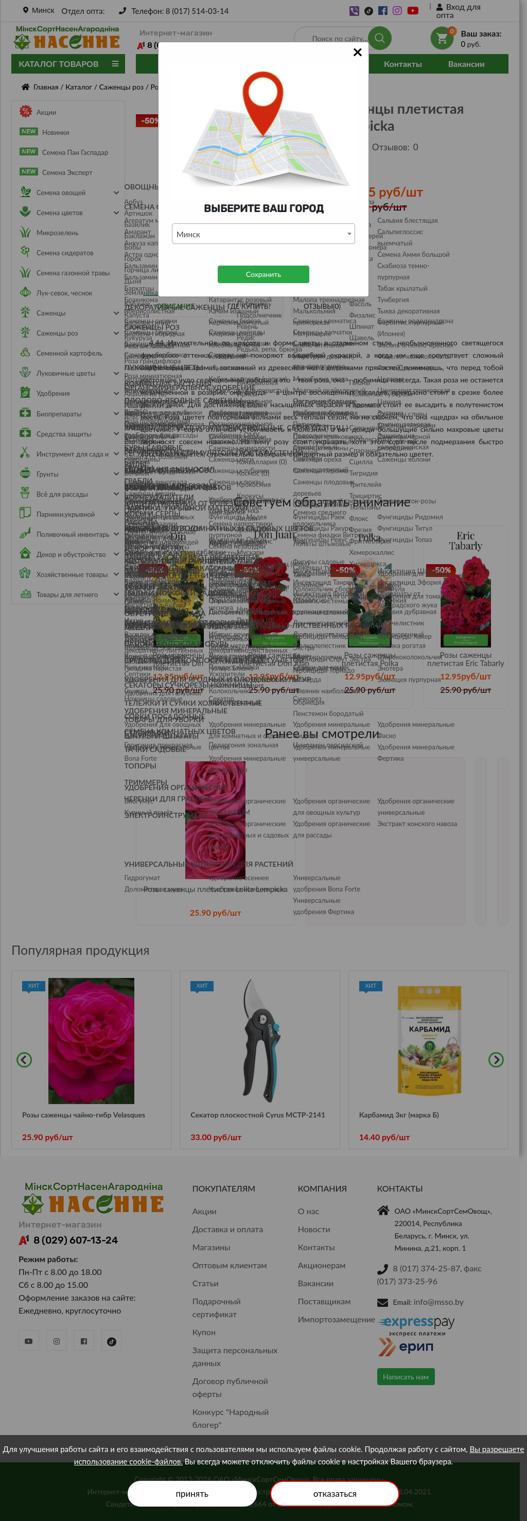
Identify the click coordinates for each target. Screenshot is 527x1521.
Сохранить (263, 274)
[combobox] (263, 233)
